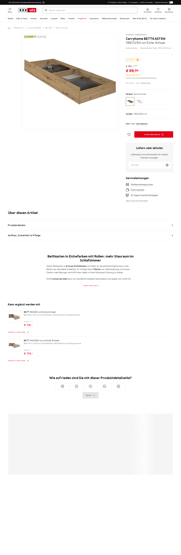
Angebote (82, 18)
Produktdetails (16, 225)
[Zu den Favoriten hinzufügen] (129, 134)
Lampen (54, 18)
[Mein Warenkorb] (169, 10)
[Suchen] (46, 10)
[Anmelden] (148, 10)
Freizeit (71, 18)
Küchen (34, 18)
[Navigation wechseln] (10, 10)
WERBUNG (131, 60)
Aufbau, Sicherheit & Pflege (24, 235)
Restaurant (125, 18)
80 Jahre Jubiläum (158, 18)
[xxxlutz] (27, 10)
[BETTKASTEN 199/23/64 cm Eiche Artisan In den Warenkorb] (153, 134)
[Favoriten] (158, 10)
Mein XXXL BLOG (140, 18)
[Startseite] (9, 28)
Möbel (10, 18)
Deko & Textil (21, 18)
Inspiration (94, 18)
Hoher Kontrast (164, 2)
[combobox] (145, 165)
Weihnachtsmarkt (109, 18)
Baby (63, 18)
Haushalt (44, 18)
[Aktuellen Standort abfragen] (167, 165)
